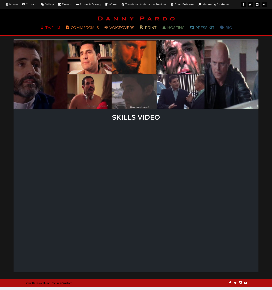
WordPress (67, 283)
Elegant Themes (43, 283)
